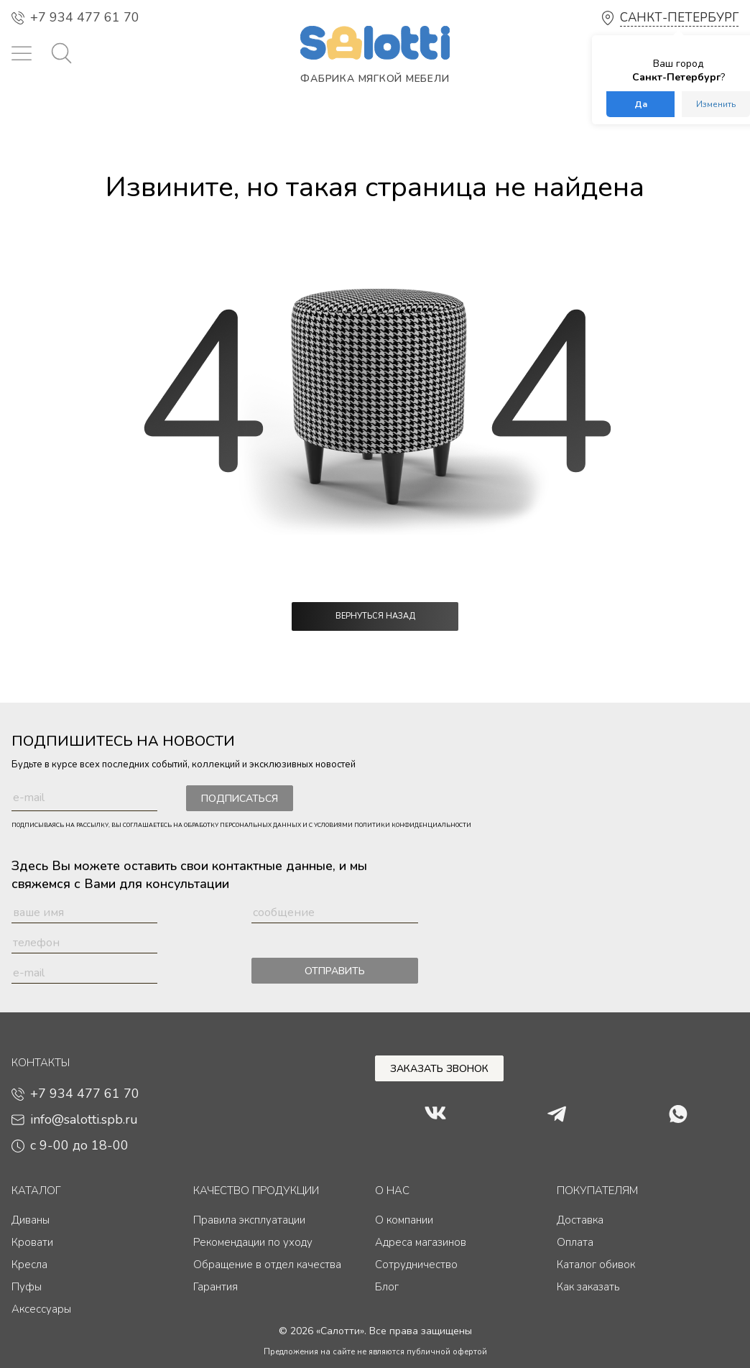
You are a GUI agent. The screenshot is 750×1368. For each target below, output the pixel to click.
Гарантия (215, 1287)
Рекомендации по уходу (252, 1242)
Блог (387, 1287)
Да (640, 104)
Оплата (575, 1242)
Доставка (580, 1220)
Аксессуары (41, 1309)
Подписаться (239, 798)
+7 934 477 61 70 (75, 17)
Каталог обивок (596, 1264)
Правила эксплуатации (249, 1220)
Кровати (32, 1242)
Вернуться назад (375, 616)
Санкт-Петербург (679, 17)
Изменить (716, 104)
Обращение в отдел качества (267, 1264)
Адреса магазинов (420, 1242)
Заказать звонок (439, 1069)
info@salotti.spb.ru (74, 1119)
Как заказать (588, 1287)
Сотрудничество (416, 1264)
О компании (404, 1220)
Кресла (29, 1264)
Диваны (30, 1220)
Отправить (335, 971)
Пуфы (26, 1287)
